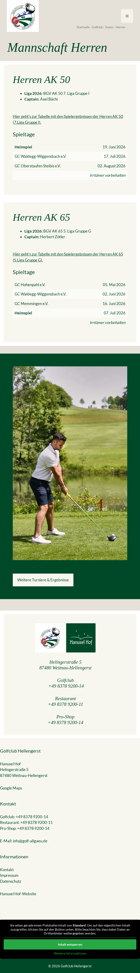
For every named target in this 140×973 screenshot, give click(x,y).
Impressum (9, 875)
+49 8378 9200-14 (66, 685)
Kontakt (7, 869)
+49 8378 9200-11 (65, 704)
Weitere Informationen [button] (70, 953)
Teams (109, 27)
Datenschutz (10, 881)
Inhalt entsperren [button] (70, 944)
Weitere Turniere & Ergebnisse (43, 579)
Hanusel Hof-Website (18, 893)
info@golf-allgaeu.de (30, 840)
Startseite (83, 27)
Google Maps (11, 788)
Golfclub (97, 27)
